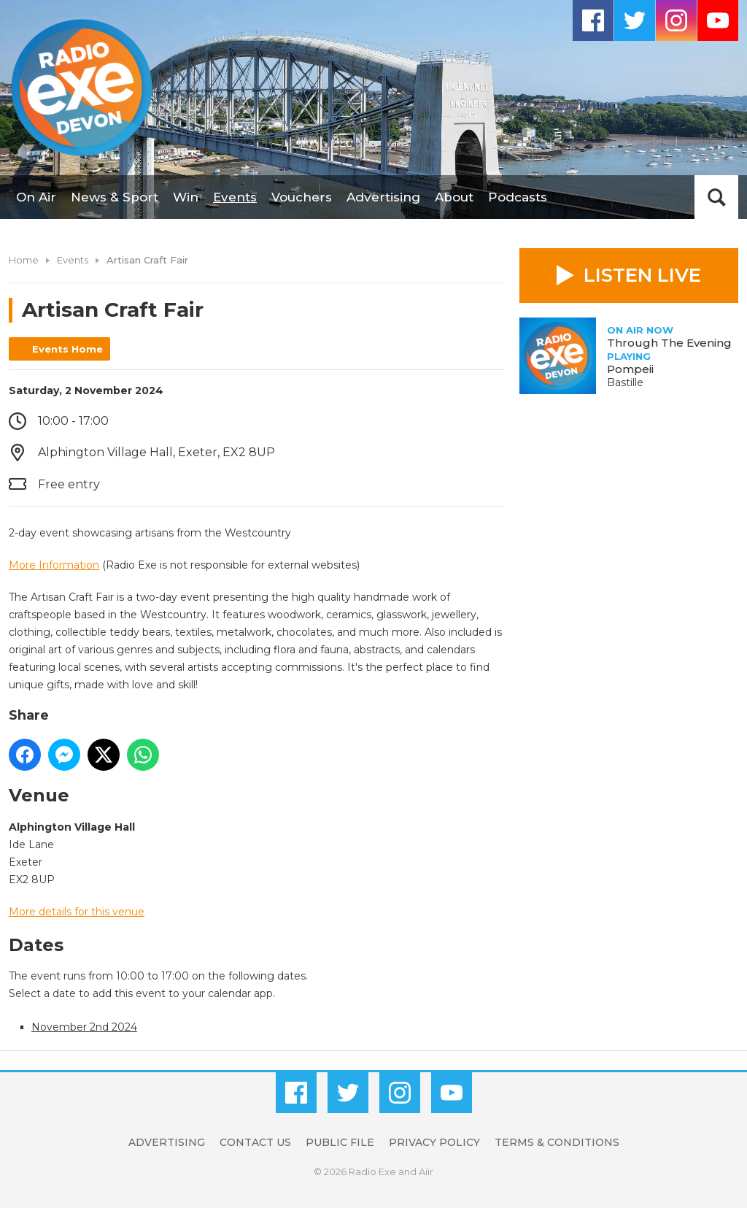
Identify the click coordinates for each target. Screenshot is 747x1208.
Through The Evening (669, 343)
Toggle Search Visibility (716, 197)
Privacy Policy (434, 1142)
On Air (36, 197)
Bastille (625, 382)
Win (185, 197)
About (454, 197)
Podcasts (517, 197)
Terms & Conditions (557, 1142)
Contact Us (255, 1142)
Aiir (426, 1171)
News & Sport (114, 197)
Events (235, 197)
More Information (54, 565)
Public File (340, 1142)
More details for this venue (76, 911)
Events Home (67, 349)
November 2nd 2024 (84, 1027)
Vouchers (301, 197)
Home (24, 260)
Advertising (383, 197)
